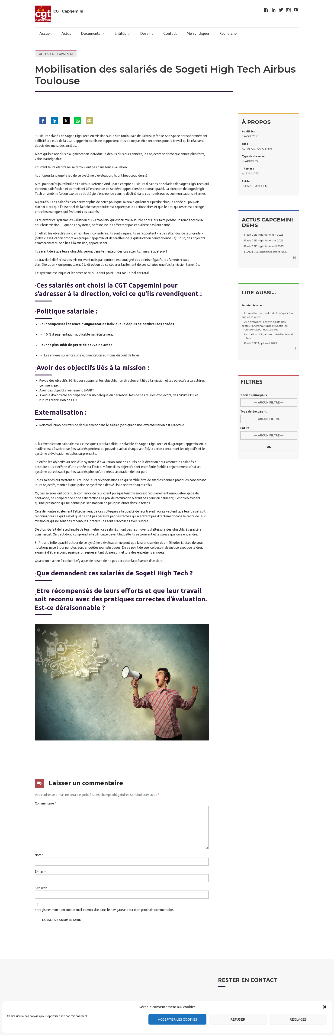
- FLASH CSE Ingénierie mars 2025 (264, 251)
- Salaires (250, 173)
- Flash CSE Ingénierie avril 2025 (263, 246)
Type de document (253, 411)
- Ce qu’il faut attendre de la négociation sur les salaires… (268, 315)
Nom (39, 855)
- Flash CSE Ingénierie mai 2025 (262, 240)
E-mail (40, 871)
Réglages (298, 1019)
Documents (90, 33)
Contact (170, 33)
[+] (294, 257)
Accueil (45, 33)
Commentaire (45, 803)
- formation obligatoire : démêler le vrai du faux (267, 336)
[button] (324, 1007)
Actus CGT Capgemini (56, 54)
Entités (120, 33)
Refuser (237, 1019)
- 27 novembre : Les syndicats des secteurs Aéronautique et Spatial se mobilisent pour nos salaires (265, 325)
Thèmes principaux (253, 395)
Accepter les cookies (177, 1019)
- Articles (250, 161)
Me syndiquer (198, 33)
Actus (66, 33)
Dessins (146, 33)
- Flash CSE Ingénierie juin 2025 (262, 234)
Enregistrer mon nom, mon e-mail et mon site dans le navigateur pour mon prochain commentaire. (104, 910)
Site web (41, 888)
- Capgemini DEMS (255, 186)
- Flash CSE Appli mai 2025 (259, 343)
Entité (245, 427)
